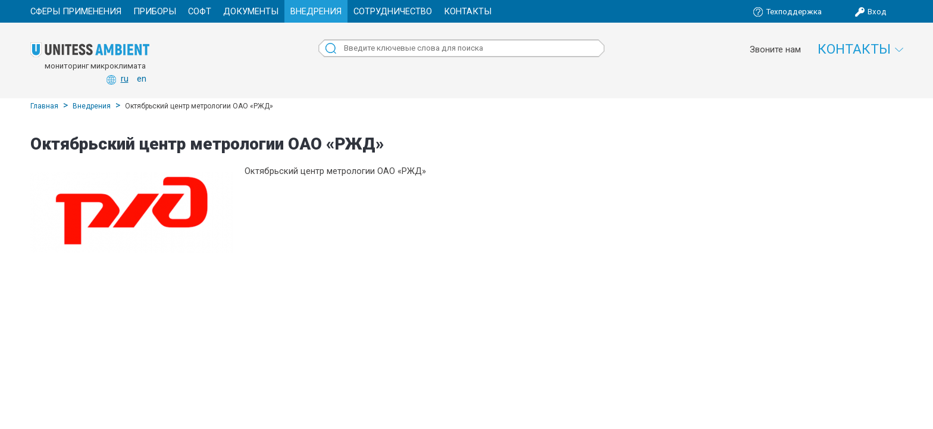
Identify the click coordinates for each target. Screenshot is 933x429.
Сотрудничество (392, 11)
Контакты (467, 11)
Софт (199, 11)
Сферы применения (75, 11)
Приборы (154, 11)
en (141, 78)
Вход (877, 11)
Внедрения (316, 11)
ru (125, 78)
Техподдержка (794, 11)
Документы (250, 11)
